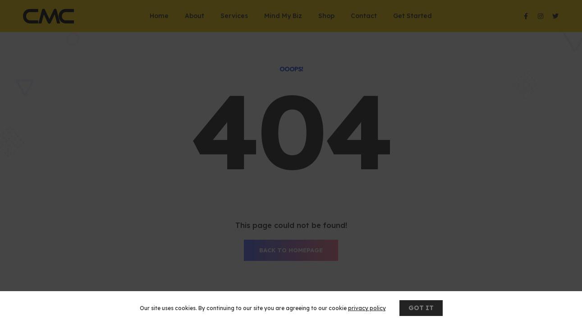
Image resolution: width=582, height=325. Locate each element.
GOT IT (421, 308)
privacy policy (367, 308)
